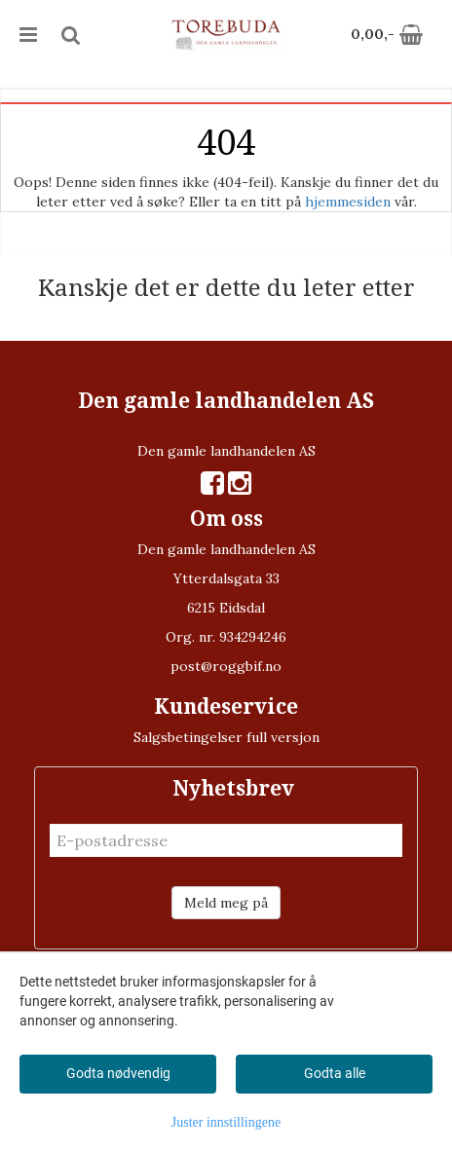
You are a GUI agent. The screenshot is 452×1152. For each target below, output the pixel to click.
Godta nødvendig (118, 1073)
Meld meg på (226, 902)
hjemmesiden (348, 201)
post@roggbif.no (226, 666)
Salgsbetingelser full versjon (226, 737)
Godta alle (334, 1073)
